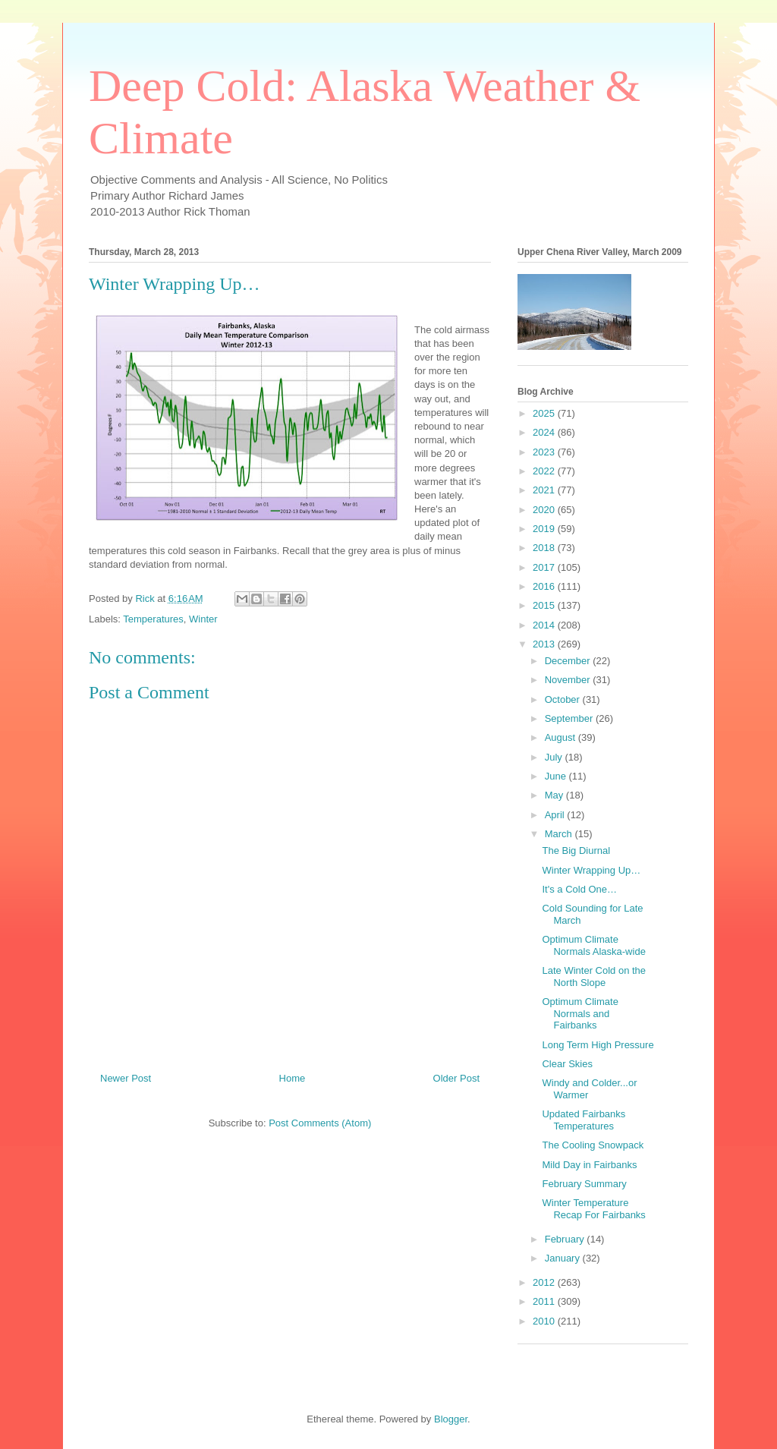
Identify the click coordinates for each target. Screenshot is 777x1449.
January (564, 1258)
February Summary (584, 1183)
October (564, 699)
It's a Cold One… (579, 889)
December (569, 660)
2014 (545, 625)
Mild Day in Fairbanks (589, 1164)
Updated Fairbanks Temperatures (583, 1120)
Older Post (456, 1078)
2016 (545, 586)
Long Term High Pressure (597, 1045)
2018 (545, 547)
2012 (545, 1282)
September (570, 718)
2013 (545, 644)
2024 (545, 432)
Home (292, 1078)
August (561, 737)
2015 (545, 605)
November (569, 679)
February (566, 1239)
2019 (545, 528)
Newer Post (125, 1078)
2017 (545, 567)
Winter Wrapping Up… (591, 870)
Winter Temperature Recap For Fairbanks (593, 1209)
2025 (545, 413)
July (555, 757)
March (560, 833)
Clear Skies (567, 1063)
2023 (545, 452)
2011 (545, 1301)
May (555, 795)
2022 (545, 471)
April (556, 815)
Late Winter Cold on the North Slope (594, 976)
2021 (545, 490)
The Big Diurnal (576, 850)
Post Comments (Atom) (320, 1123)
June (557, 776)
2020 (545, 509)
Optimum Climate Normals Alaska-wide (593, 945)
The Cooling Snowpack (592, 1145)
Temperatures (153, 619)
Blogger (450, 1419)
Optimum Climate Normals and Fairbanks (580, 1013)
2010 (545, 1321)
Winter (203, 619)
